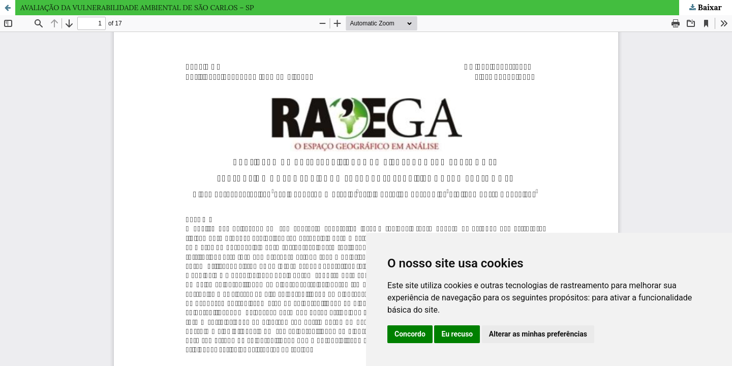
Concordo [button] (409, 334)
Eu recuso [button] (457, 334)
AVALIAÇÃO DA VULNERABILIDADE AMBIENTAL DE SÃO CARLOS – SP (137, 7)
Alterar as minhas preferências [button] (538, 334)
